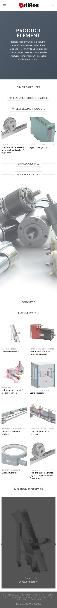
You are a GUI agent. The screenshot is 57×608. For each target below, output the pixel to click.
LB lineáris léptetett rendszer (11, 432)
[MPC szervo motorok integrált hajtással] (42, 333)
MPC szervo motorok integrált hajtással (40, 352)
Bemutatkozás (11, 595)
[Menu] (4, 5)
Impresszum (45, 597)
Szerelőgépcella (37, 393)
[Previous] (2, 239)
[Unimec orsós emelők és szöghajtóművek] (14, 372)
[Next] (54, 239)
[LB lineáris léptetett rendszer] (14, 413)
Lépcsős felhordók (10, 351)
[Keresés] (53, 5)
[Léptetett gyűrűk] (14, 455)
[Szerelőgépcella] (42, 375)
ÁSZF (7, 597)
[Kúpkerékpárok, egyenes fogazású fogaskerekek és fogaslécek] (14, 129)
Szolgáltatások (29, 595)
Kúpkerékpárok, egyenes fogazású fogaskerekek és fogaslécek (13, 150)
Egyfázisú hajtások (38, 147)
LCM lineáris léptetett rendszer (40, 432)
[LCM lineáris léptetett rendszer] (42, 413)
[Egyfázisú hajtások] (42, 129)
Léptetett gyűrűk (9, 473)
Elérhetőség (46, 595)
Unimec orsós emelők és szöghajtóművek (13, 391)
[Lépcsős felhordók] (14, 333)
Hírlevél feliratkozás (29, 599)
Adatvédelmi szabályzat (24, 597)
